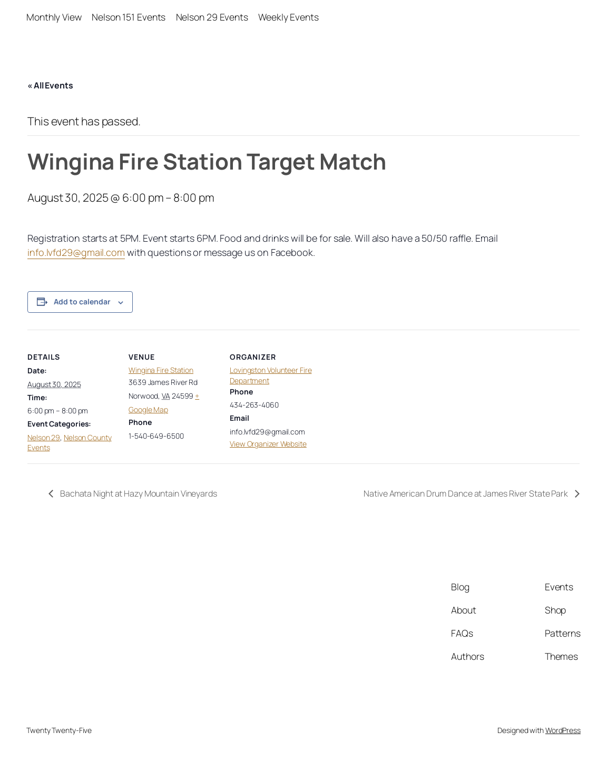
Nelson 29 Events (212, 17)
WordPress (563, 730)
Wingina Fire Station (161, 370)
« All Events (50, 85)
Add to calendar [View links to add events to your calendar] (82, 301)
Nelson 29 (43, 437)
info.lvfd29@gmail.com (76, 252)
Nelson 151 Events (128, 17)
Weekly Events (288, 17)
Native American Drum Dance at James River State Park (467, 493)
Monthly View (54, 17)
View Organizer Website (268, 444)
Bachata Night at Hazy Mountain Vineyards (137, 493)
